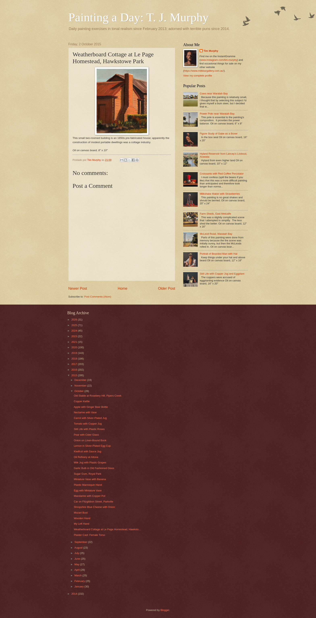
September (81, 542)
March (78, 575)
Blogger (164, 610)
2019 (74, 352)
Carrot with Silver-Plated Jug (90, 418)
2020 (74, 347)
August (78, 547)
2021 (74, 341)
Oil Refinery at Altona (86, 457)
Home (122, 288)
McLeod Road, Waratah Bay (216, 233)
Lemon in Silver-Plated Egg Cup (92, 445)
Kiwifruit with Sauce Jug (87, 451)
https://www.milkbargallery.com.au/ (204, 70)
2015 (74, 375)
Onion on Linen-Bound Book (90, 440)
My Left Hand (81, 523)
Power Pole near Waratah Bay (217, 113)
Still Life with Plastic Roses (89, 429)
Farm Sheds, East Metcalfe (215, 213)
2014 (74, 593)
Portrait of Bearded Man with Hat (218, 253)
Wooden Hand (82, 518)
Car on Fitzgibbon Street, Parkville (93, 501)
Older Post (166, 288)
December (80, 379)
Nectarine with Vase (85, 412)
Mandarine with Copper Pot (89, 495)
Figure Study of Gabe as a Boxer (219, 133)
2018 (74, 358)
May (77, 564)
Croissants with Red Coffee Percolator (222, 173)
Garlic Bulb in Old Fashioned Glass (94, 468)
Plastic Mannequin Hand (88, 484)
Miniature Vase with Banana (90, 479)
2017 (74, 364)
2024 (74, 330)
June (77, 558)
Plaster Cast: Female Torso (89, 534)
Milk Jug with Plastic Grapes (90, 462)
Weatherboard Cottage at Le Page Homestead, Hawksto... (107, 529)
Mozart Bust (81, 512)
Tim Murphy (211, 50)
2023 (74, 336)
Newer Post (77, 288)
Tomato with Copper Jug (88, 423)
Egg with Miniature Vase (88, 490)
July (77, 553)
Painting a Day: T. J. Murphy (138, 17)
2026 (74, 319)
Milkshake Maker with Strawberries (220, 193)
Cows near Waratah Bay (214, 93)
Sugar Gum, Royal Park (87, 473)
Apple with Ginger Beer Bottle (91, 406)
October (79, 391)
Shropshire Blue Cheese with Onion (94, 506)
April (77, 569)
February (79, 581)
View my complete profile (197, 75)
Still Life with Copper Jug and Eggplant (222, 273)
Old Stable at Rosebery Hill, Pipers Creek (97, 395)
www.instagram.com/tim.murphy (218, 59)
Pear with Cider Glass (86, 434)
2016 (74, 369)
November (80, 385)
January (79, 586)
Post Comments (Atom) (97, 296)
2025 (74, 325)
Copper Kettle (82, 401)
